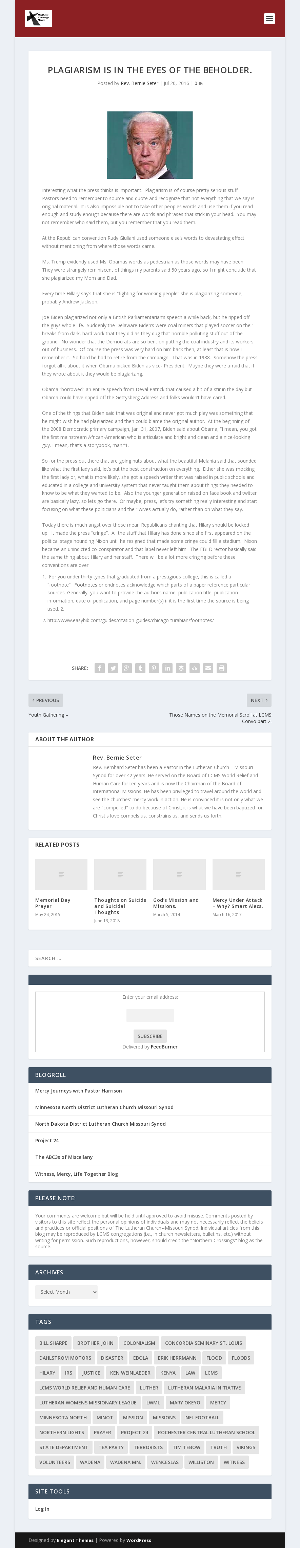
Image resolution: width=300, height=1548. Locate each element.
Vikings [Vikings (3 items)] (246, 1447)
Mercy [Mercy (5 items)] (218, 1402)
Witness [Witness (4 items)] (234, 1462)
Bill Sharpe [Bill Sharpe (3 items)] (53, 1343)
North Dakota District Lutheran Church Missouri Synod (100, 1124)
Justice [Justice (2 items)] (91, 1373)
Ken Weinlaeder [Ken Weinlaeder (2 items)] (130, 1373)
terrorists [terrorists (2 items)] (148, 1447)
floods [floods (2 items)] (241, 1358)
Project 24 (47, 1140)
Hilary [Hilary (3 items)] (47, 1373)
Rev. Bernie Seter (139, 83)
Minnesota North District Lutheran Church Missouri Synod (104, 1107)
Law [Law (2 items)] (190, 1373)
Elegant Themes (75, 1540)
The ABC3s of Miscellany (64, 1157)
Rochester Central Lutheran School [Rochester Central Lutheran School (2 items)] (206, 1432)
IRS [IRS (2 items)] (68, 1373)
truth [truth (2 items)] (218, 1447)
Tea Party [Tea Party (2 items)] (111, 1447)
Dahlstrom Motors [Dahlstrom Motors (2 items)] (65, 1358)
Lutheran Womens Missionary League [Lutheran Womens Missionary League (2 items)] (88, 1402)
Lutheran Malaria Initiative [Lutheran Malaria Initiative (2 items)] (204, 1387)
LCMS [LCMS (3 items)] (211, 1373)
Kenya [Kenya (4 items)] (168, 1373)
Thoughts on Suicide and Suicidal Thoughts (120, 906)
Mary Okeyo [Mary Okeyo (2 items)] (185, 1402)
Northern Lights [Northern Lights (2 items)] (61, 1432)
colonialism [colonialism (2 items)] (139, 1343)
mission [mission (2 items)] (133, 1417)
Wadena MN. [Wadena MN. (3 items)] (125, 1462)
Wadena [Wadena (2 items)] (90, 1462)
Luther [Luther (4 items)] (149, 1387)
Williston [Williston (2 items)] (201, 1462)
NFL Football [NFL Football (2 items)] (202, 1417)
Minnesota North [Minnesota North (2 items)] (63, 1417)
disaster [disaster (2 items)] (112, 1358)
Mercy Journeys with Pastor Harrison (78, 1090)
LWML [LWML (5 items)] (153, 1402)
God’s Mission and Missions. (176, 903)
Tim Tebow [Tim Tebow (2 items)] (186, 1447)
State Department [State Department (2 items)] (63, 1447)
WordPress (138, 1540)
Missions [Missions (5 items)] (164, 1417)
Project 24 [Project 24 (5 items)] (134, 1432)
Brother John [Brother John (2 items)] (95, 1343)
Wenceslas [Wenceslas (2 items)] (165, 1462)
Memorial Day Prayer (53, 903)
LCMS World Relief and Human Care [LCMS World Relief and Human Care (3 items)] (84, 1387)
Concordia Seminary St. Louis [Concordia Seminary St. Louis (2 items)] (203, 1343)
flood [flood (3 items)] (214, 1358)
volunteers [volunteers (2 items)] (54, 1462)
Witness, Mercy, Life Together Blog (76, 1174)
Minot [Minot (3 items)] (105, 1417)
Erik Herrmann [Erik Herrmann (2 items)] (177, 1358)
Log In (42, 1509)
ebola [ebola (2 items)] (140, 1358)
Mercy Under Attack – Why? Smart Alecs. (238, 903)
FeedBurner (164, 1046)
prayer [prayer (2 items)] (102, 1432)
